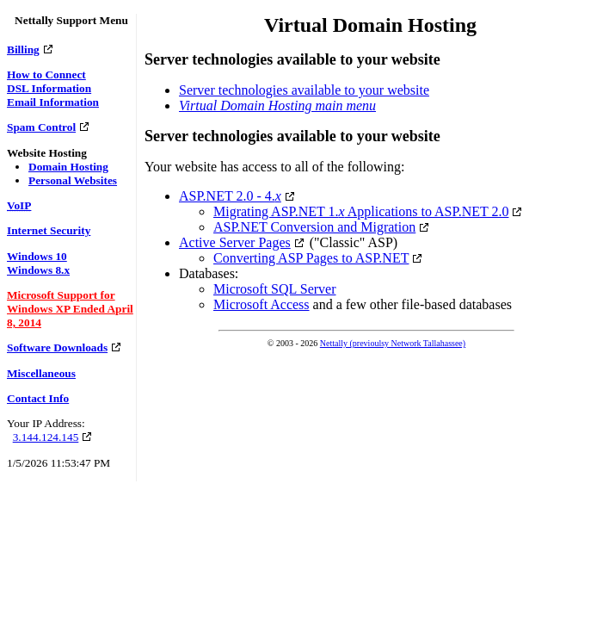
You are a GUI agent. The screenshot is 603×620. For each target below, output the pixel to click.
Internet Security (48, 230)
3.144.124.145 (46, 437)
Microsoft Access (261, 304)
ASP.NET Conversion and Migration (314, 227)
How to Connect (46, 74)
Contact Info (38, 398)
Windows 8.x (38, 270)
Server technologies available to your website (304, 90)
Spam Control (41, 127)
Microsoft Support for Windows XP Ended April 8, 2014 (70, 308)
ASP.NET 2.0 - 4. (230, 196)
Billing (23, 49)
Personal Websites (72, 180)
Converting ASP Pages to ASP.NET (311, 258)
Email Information (53, 102)
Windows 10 (37, 256)
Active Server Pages (235, 242)
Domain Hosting (68, 166)
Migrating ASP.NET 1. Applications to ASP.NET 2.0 (360, 211)
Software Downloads (57, 347)
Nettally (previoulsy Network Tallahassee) (392, 343)
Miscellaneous (41, 373)
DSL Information (49, 88)
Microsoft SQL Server (274, 289)
